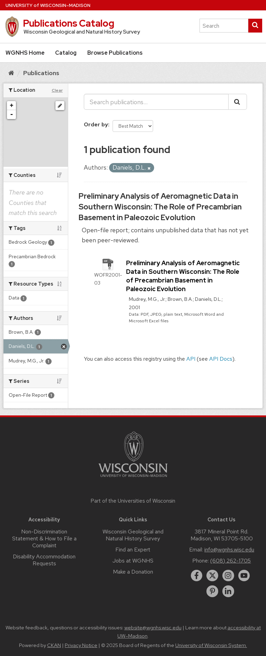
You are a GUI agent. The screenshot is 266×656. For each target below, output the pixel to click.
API (190, 358)
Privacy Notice (81, 645)
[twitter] (212, 576)
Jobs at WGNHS (133, 560)
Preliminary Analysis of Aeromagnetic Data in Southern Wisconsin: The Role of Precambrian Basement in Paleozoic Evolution (160, 207)
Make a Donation (133, 571)
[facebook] (197, 576)
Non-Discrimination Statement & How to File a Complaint (44, 538)
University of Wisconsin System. (211, 645)
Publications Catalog (68, 23)
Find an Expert (132, 549)
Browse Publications (115, 52)
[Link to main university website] (133, 478)
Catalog (66, 52)
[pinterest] (212, 591)
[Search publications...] (156, 102)
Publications (41, 73)
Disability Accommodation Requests (44, 560)
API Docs (220, 358)
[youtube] (244, 576)
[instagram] (228, 576)
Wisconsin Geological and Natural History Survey (133, 535)
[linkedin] (228, 591)
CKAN (54, 645)
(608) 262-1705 (230, 560)
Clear (57, 90)
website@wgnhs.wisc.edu (152, 627)
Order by (96, 124)
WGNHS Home (25, 52)
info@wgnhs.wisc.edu (229, 549)
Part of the (133, 500)
